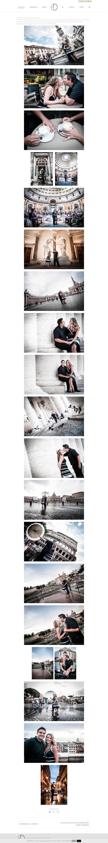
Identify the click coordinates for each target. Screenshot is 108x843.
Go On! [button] (73, 841)
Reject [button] (79, 841)
